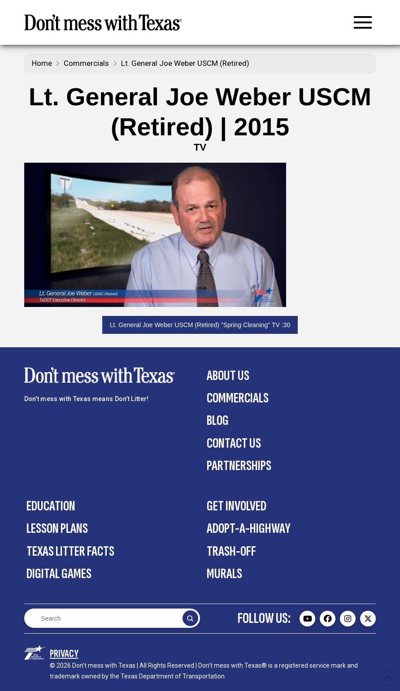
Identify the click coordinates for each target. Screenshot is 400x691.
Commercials (86, 63)
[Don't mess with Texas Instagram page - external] (348, 618)
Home (42, 63)
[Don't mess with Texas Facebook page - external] (327, 618)
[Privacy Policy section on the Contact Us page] (64, 653)
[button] (362, 22)
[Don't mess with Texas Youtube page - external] (307, 618)
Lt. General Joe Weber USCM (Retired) (185, 63)
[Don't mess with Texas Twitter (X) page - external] (368, 618)
